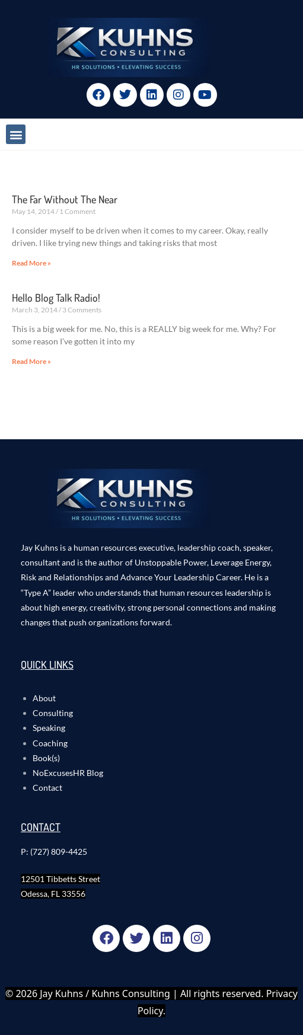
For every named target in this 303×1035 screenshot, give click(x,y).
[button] (15, 134)
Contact (47, 787)
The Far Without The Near (64, 199)
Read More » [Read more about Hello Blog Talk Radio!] (31, 361)
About (44, 698)
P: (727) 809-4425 (54, 851)
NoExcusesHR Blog (68, 773)
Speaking (49, 728)
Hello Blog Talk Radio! (56, 297)
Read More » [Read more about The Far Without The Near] (31, 262)
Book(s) (46, 758)
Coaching (50, 743)
